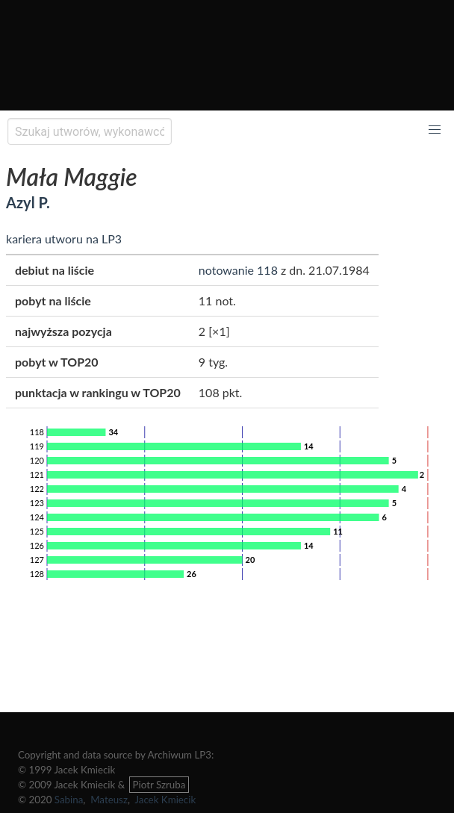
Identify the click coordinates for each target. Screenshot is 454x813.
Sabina (69, 800)
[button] (434, 129)
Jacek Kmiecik (165, 800)
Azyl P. (28, 202)
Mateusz (109, 800)
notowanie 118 (238, 270)
